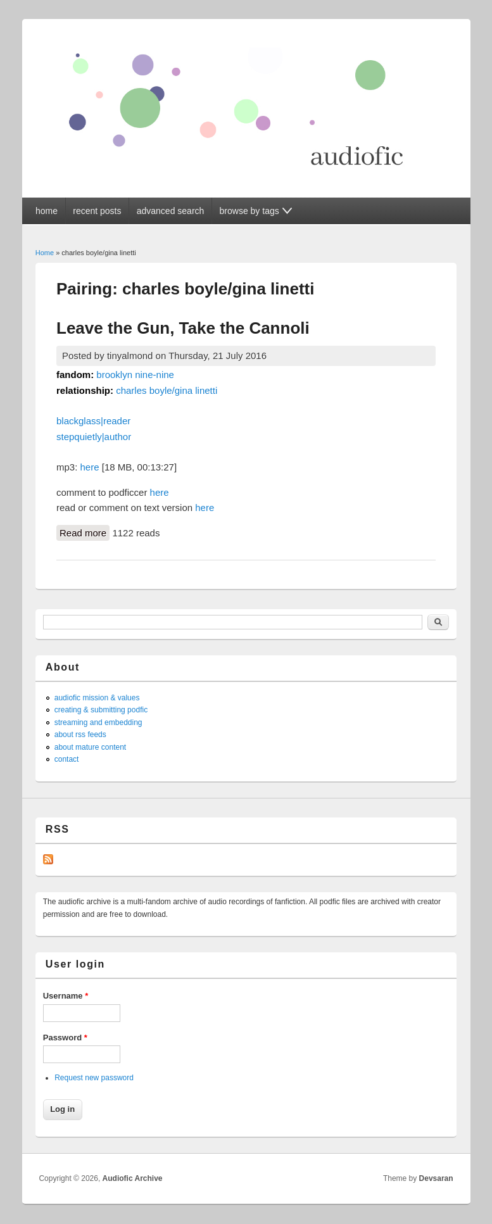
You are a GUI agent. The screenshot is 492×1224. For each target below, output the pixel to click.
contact (66, 759)
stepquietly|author (93, 436)
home (46, 211)
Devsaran (436, 1178)
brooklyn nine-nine (135, 374)
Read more (85, 532)
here (89, 467)
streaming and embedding (98, 722)
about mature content (90, 747)
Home (44, 252)
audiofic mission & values (97, 697)
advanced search (171, 211)
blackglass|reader (93, 420)
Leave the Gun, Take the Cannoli (183, 328)
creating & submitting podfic (101, 709)
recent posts (97, 211)
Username (66, 995)
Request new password (94, 1077)
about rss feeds (80, 734)
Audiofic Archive (133, 1178)
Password (65, 1037)
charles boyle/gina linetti (166, 390)
